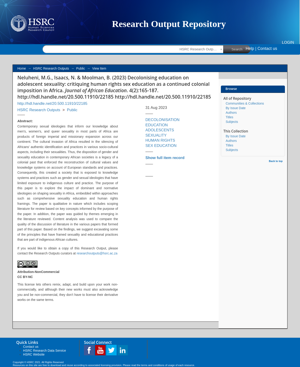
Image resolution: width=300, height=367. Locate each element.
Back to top (276, 161)
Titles (229, 117)
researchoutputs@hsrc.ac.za (97, 253)
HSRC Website (34, 354)
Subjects (232, 122)
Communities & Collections (245, 103)
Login (288, 42)
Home (21, 68)
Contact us (267, 48)
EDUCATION (156, 125)
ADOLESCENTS (159, 130)
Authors (231, 112)
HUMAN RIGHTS (160, 140)
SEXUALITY (155, 135)
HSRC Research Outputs (51, 68)
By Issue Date (236, 108)
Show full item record (165, 158)
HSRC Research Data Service (44, 350)
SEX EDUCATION (161, 145)
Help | (251, 48)
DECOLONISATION (162, 120)
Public (80, 68)
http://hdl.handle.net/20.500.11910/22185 (52, 103)
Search (241, 49)
